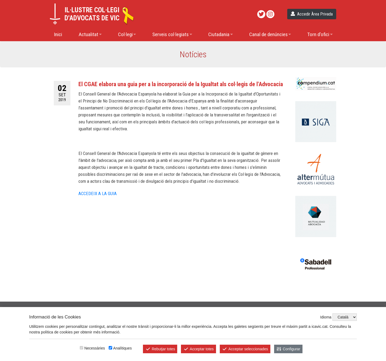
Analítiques (122, 348)
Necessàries (94, 348)
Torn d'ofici (318, 34)
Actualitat (88, 34)
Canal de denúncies (268, 34)
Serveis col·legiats (170, 34)
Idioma (325, 317)
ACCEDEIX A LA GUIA (98, 193)
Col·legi (125, 34)
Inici (58, 34)
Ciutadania (218, 34)
